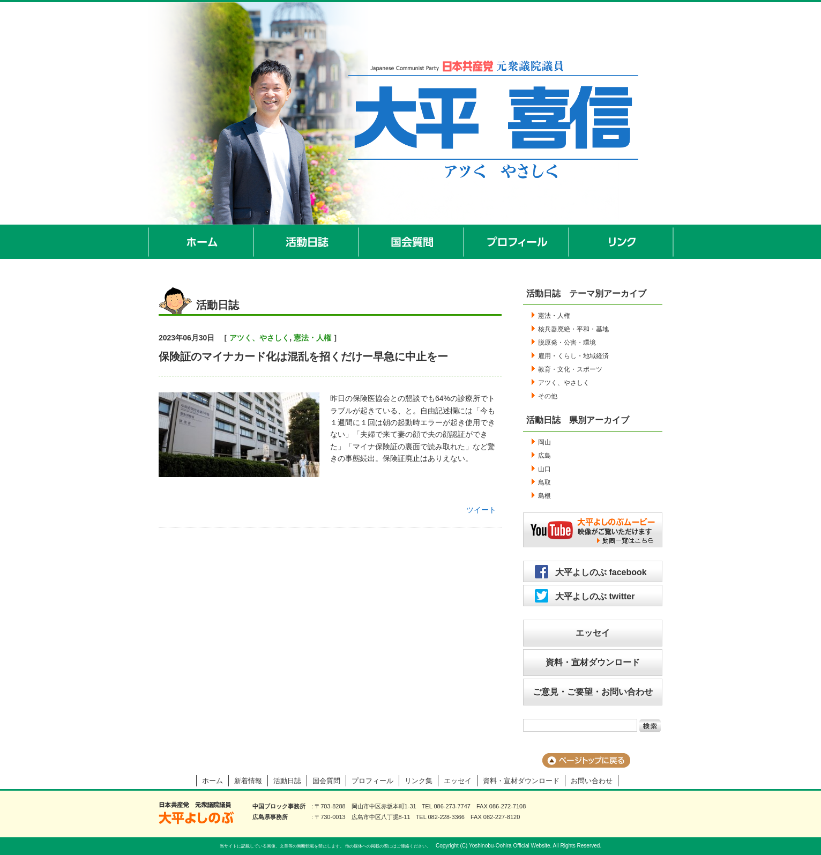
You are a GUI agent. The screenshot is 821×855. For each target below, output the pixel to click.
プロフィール (516, 242)
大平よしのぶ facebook (601, 572)
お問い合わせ (592, 781)
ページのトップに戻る (586, 760)
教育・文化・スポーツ (570, 369)
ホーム (201, 242)
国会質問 (411, 242)
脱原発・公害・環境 (567, 342)
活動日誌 (306, 242)
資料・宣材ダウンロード (593, 662)
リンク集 (418, 781)
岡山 (544, 442)
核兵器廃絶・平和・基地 (573, 329)
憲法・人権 (312, 337)
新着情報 (248, 781)
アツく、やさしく (259, 337)
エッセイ (593, 632)
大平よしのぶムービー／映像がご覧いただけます (592, 529)
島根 (544, 496)
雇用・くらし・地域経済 (573, 356)
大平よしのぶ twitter (595, 596)
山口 (544, 469)
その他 (547, 396)
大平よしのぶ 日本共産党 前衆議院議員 (196, 812)
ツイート (481, 509)
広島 (544, 455)
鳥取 (544, 482)
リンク (621, 242)
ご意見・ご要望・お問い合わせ (593, 691)
